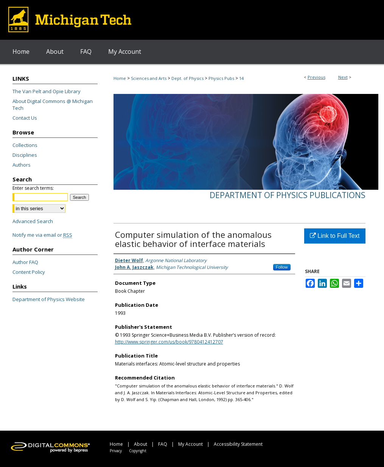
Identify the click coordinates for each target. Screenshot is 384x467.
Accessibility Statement (238, 444)
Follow (282, 267)
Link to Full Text (334, 236)
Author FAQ (25, 262)
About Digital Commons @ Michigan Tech (52, 104)
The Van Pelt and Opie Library (46, 91)
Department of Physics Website (48, 299)
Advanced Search (32, 221)
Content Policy (28, 272)
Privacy (116, 450)
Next (343, 77)
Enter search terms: (33, 188)
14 (241, 78)
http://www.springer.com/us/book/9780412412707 (169, 342)
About (140, 444)
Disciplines (24, 155)
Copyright (137, 450)
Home (119, 78)
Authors (21, 164)
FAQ (162, 444)
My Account (190, 444)
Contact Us (24, 117)
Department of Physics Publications (287, 195)
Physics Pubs (221, 78)
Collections (24, 145)
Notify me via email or (42, 234)
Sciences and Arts (148, 78)
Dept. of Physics (187, 78)
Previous (316, 77)
